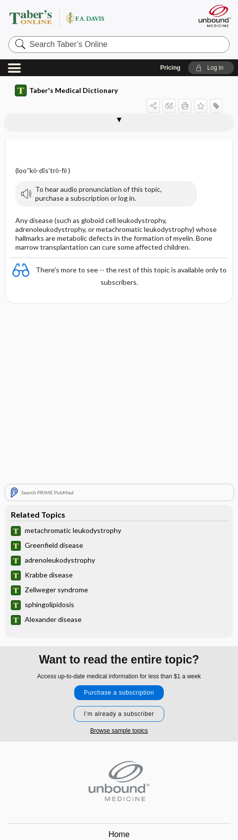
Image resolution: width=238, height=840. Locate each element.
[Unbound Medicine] (214, 15)
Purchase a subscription (119, 692)
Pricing (170, 67)
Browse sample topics (119, 730)
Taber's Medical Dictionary (66, 90)
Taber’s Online (86, 17)
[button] (211, 67)
